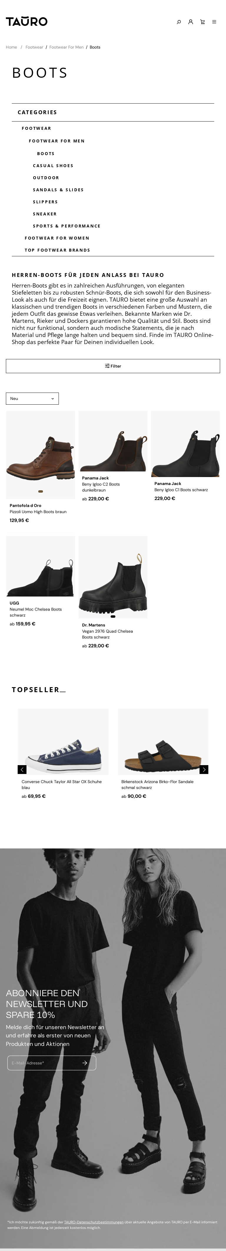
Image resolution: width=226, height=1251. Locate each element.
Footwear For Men (55, 140)
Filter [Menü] (113, 366)
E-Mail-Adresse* (28, 1063)
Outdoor (46, 177)
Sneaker (45, 214)
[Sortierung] (32, 399)
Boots (44, 153)
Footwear (34, 128)
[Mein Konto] (191, 22)
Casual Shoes (53, 165)
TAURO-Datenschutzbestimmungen (94, 1222)
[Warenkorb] (202, 22)
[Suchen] (178, 22)
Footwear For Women (57, 238)
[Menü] (214, 22)
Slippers (45, 202)
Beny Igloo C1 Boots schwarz (181, 509)
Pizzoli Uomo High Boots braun (38, 509)
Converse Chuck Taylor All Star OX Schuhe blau (161, 804)
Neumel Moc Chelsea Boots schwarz (36, 637)
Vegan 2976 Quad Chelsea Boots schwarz (107, 637)
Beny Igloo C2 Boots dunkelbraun (101, 512)
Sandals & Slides (58, 189)
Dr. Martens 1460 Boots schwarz (51, 801)
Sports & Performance (67, 226)
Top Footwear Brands (57, 250)
